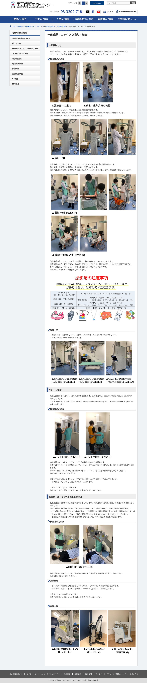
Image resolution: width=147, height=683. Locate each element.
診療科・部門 (30, 26)
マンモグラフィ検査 (20, 53)
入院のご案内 (63, 19)
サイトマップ (31, 674)
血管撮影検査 (17, 74)
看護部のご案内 (105, 19)
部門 (38, 26)
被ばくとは (16, 43)
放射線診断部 (62, 26)
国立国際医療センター (33, 4)
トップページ (17, 26)
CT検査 (15, 79)
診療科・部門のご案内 (84, 19)
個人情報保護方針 (15, 674)
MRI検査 (15, 84)
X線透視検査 (17, 58)
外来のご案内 (41, 19)
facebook (93, 12)
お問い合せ (134, 674)
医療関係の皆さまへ (126, 19)
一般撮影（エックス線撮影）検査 (25, 48)
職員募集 (67, 674)
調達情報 (78, 674)
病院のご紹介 (20, 19)
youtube (99, 12)
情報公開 (88, 674)
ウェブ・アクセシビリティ (50, 674)
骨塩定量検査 (17, 63)
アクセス (108, 12)
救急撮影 (15, 68)
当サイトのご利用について (116, 674)
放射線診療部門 (48, 26)
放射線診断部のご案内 (21, 38)
